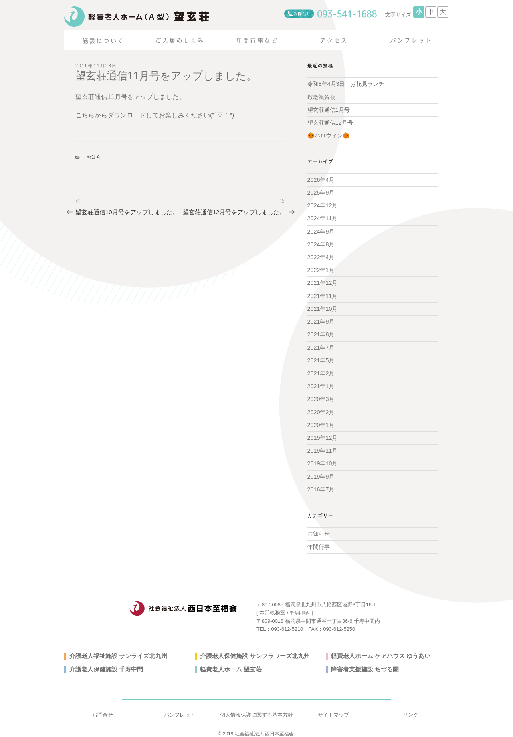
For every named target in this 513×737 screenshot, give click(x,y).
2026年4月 (320, 179)
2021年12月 (322, 281)
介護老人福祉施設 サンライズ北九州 (115, 650)
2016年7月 (320, 484)
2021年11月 (322, 293)
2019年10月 (322, 459)
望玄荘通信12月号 (330, 122)
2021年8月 (320, 331)
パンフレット (179, 709)
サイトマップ (333, 709)
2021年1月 (320, 382)
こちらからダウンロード (110, 115)
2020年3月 (320, 395)
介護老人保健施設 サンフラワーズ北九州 (251, 650)
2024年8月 (320, 243)
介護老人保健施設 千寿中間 (103, 663)
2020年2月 (320, 408)
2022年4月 (320, 255)
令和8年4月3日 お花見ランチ (345, 84)
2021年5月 (320, 357)
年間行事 (318, 541)
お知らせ (97, 157)
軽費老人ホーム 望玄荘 (229, 663)
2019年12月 (322, 433)
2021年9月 (320, 319)
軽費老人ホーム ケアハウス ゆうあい (377, 650)
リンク (410, 709)
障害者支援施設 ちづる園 (362, 663)
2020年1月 (320, 421)
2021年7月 (320, 344)
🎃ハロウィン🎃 (328, 135)
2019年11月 (322, 446)
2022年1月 (320, 268)
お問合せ (102, 709)
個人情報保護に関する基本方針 (256, 709)
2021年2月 (320, 370)
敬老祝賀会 (321, 96)
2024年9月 (320, 230)
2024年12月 (322, 204)
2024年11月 (322, 217)
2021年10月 (322, 306)
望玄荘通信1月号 (328, 109)
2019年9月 (320, 472)
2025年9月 (320, 191)
